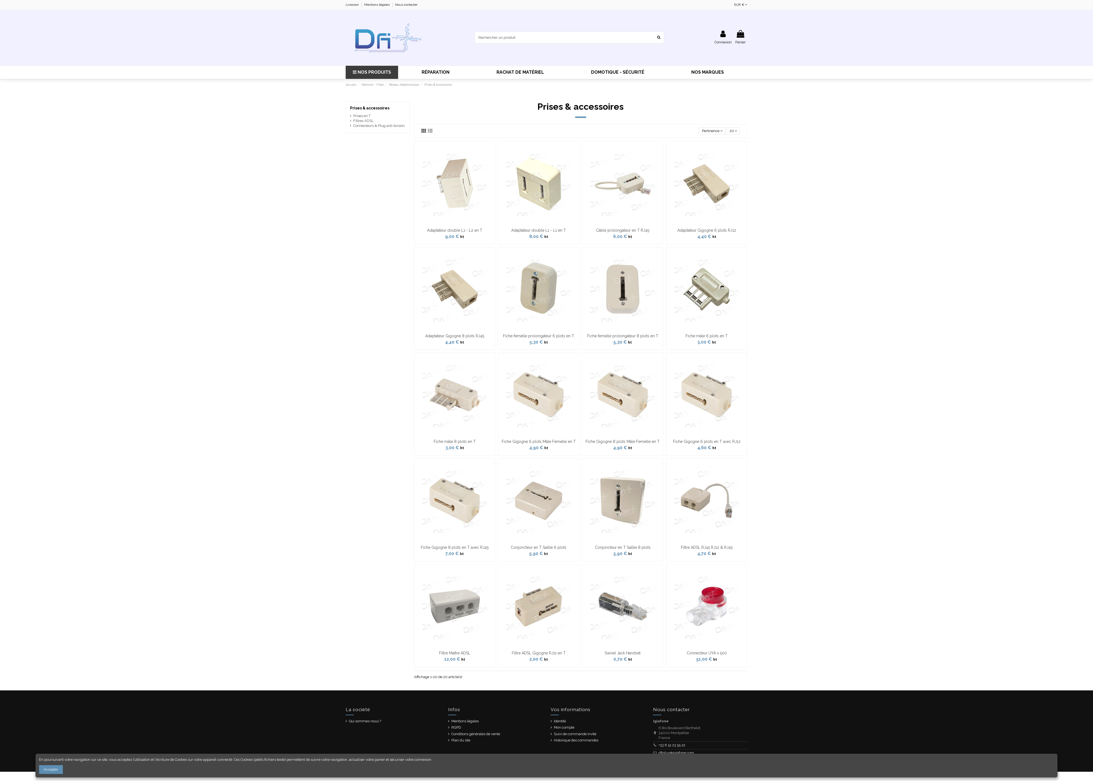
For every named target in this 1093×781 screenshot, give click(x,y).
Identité (560, 721)
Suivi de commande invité (575, 734)
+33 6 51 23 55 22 (672, 745)
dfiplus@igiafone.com (676, 753)
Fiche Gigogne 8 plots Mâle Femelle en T (623, 441)
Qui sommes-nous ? (365, 721)
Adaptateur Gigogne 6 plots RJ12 (706, 230)
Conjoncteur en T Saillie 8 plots (623, 547)
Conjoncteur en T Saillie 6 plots (538, 547)
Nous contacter (406, 5)
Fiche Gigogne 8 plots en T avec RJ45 (455, 547)
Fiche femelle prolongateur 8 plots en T (622, 336)
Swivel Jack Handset (622, 653)
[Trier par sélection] (712, 131)
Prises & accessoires (369, 108)
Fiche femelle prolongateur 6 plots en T (538, 336)
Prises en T (362, 116)
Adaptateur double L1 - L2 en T (454, 230)
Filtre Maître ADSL (454, 653)
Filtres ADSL (363, 121)
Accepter (50, 769)
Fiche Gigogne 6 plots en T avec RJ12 (707, 441)
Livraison (353, 5)
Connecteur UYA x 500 (707, 653)
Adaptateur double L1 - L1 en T (538, 230)
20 (733, 131)
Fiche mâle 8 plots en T (455, 441)
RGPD (456, 727)
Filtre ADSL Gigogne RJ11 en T (539, 653)
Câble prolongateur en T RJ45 (622, 230)
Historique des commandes (576, 740)
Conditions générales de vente (475, 734)
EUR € (740, 5)
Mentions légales (377, 5)
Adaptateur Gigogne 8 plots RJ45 (454, 336)
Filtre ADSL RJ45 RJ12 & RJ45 (707, 547)
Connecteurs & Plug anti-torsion (379, 126)
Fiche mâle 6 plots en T (707, 336)
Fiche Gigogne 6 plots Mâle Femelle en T (539, 441)
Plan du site (460, 740)
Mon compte (564, 727)
